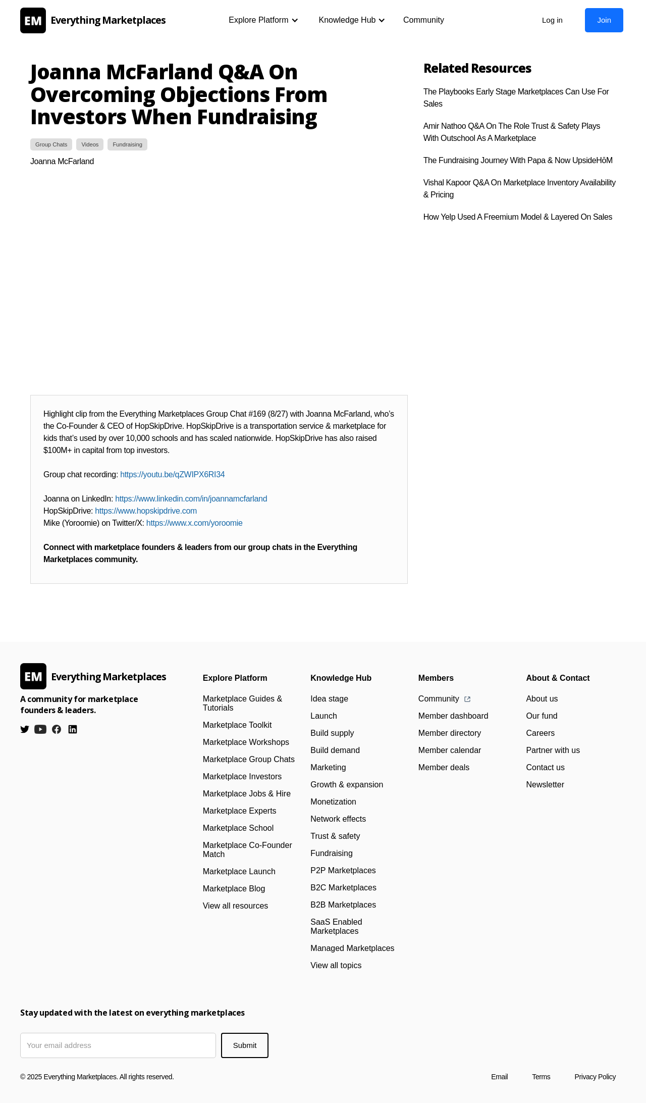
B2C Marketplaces (343, 887)
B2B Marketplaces (343, 904)
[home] (96, 20)
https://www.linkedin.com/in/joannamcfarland (191, 498)
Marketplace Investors (242, 776)
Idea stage (329, 698)
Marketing (328, 767)
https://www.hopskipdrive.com (146, 511)
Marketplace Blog (234, 888)
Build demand (335, 750)
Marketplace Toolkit (237, 725)
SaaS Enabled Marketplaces (336, 926)
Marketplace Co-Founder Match (247, 850)
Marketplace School (238, 828)
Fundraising (331, 853)
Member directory (449, 733)
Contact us (545, 767)
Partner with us (553, 750)
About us (542, 698)
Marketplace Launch (239, 871)
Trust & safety (335, 836)
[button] (263, 20)
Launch (323, 716)
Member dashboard (453, 716)
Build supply (332, 733)
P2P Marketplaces (343, 870)
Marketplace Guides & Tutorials (242, 703)
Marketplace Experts (240, 811)
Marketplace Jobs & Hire (247, 793)
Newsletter (545, 784)
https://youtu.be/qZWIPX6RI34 (172, 474)
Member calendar (449, 750)
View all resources (235, 905)
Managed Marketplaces (352, 948)
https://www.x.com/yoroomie (194, 523)
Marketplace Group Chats (249, 759)
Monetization (333, 801)
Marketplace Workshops (246, 742)
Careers (540, 733)
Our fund (541, 716)
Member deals (443, 767)
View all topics (335, 965)
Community (423, 20)
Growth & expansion (346, 784)
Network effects (338, 819)
